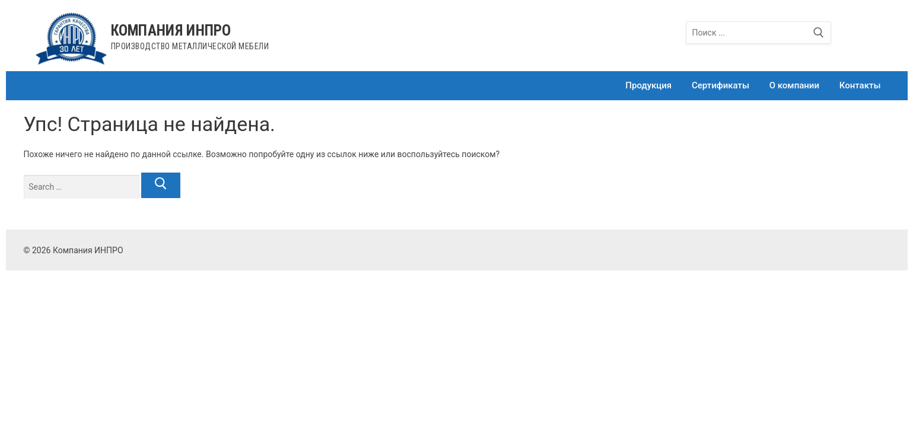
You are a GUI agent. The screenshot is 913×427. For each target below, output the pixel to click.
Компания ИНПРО (171, 30)
